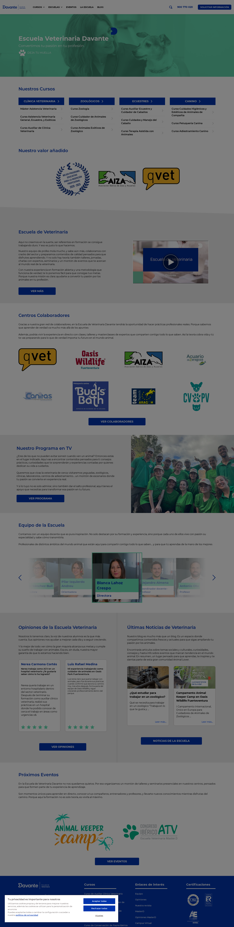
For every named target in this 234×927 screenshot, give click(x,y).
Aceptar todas (99, 901)
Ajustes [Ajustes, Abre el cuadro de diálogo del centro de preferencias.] (99, 915)
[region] (61, 908)
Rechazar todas (99, 908)
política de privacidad (27, 915)
